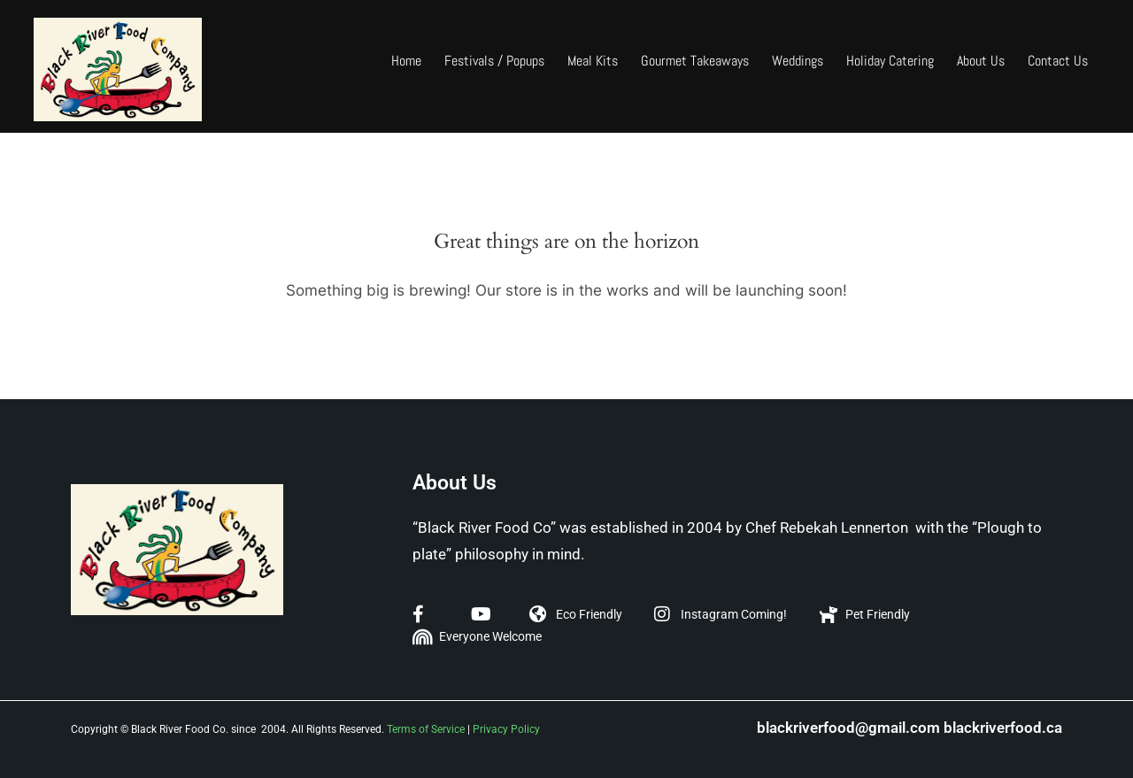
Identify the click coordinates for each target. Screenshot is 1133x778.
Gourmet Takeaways (695, 60)
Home (406, 60)
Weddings (797, 60)
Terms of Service (426, 729)
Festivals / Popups (494, 60)
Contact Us (1058, 60)
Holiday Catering (890, 60)
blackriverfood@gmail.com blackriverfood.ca (909, 727)
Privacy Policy (506, 729)
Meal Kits (592, 60)
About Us (981, 60)
